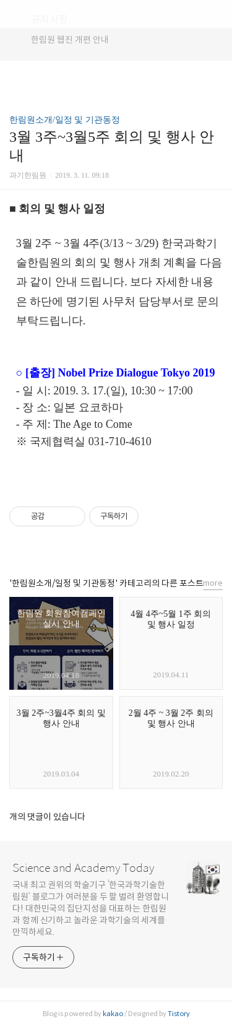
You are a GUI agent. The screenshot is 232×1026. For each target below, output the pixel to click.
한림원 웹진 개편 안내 (70, 39)
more (213, 583)
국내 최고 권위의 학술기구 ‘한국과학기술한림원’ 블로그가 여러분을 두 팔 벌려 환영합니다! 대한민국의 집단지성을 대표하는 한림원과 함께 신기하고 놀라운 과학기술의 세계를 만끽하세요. (90, 908)
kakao (113, 1013)
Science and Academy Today (83, 868)
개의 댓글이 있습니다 (47, 816)
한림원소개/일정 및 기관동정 (64, 119)
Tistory (179, 1013)
